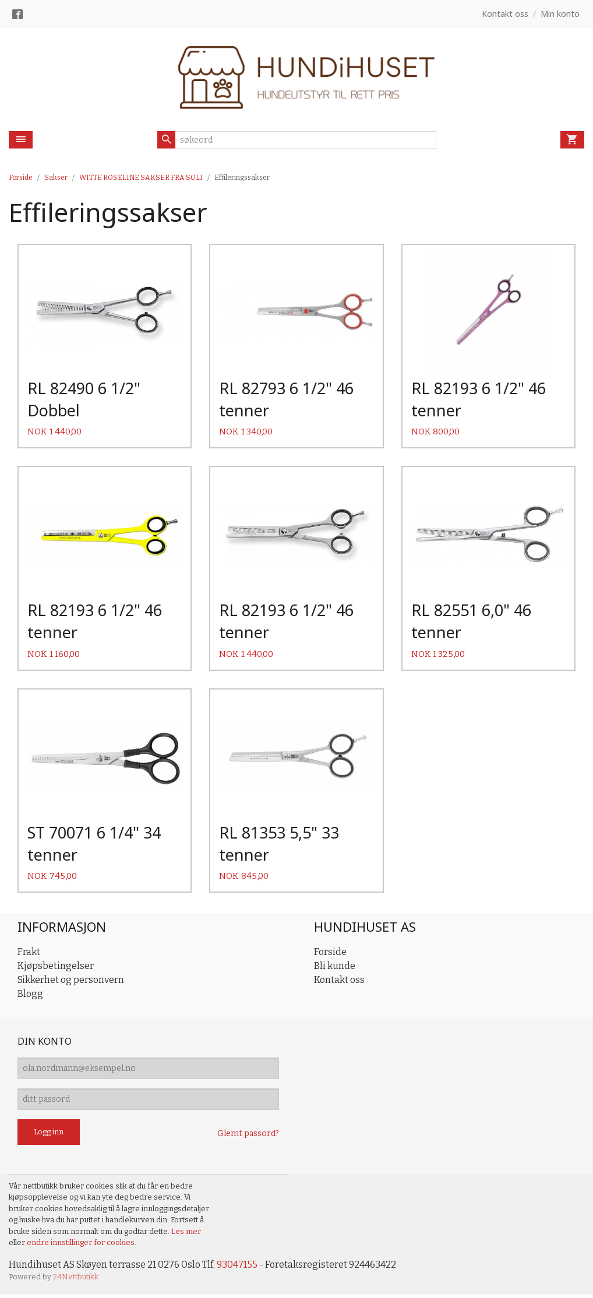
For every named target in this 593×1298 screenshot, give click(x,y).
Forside (21, 178)
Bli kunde (334, 969)
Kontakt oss (339, 983)
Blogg (30, 997)
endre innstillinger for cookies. (81, 1246)
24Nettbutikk (75, 1280)
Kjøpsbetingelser (55, 969)
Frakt (28, 955)
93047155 (237, 1268)
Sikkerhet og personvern (70, 983)
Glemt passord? (248, 1137)
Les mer (186, 1234)
